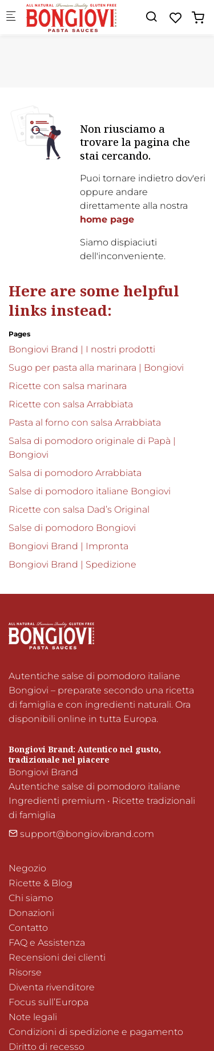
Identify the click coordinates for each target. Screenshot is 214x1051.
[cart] (198, 18)
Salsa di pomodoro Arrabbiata (75, 472)
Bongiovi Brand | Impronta (68, 546)
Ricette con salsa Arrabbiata (71, 404)
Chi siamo (31, 898)
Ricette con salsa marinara (68, 385)
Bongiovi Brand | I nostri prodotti (82, 349)
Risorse (25, 972)
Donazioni (31, 912)
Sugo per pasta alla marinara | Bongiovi (96, 367)
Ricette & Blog (40, 883)
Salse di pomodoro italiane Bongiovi (90, 491)
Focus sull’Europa (48, 1002)
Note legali (33, 1017)
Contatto (28, 927)
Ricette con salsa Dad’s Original (79, 509)
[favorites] (175, 18)
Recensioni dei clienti (57, 957)
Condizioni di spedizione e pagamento (96, 1031)
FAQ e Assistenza (47, 942)
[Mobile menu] (11, 17)
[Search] (151, 17)
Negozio (27, 868)
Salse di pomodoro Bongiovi (72, 527)
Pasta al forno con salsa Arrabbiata (85, 422)
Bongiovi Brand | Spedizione (72, 564)
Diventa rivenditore (52, 987)
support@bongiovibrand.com (81, 833)
